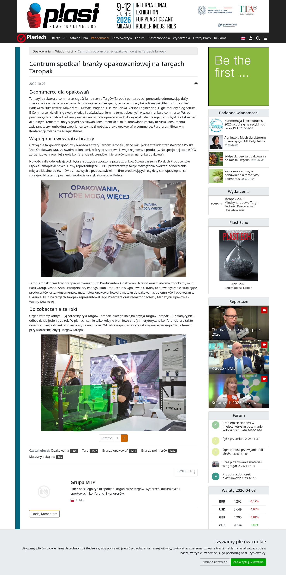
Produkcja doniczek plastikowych (239, 476)
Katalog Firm (78, 38)
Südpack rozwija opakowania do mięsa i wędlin (245, 158)
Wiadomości (100, 38)
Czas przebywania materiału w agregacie (243, 464)
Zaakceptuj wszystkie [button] (248, 562)
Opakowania (42, 51)
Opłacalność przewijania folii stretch (243, 452)
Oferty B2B (58, 38)
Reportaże (238, 301)
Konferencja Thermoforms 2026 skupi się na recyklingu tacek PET (244, 124)
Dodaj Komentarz (44, 514)
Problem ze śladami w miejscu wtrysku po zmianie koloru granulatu (243, 426)
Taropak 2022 (240, 204)
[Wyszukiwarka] (258, 38)
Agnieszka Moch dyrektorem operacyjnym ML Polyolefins (245, 139)
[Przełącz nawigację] (265, 38)
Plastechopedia (159, 38)
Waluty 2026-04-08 (239, 490)
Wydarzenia (181, 38)
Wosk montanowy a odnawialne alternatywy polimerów (241, 175)
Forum (140, 38)
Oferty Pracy (202, 38)
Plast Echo (238, 222)
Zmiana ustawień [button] (214, 562)
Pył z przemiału (241, 439)
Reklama (220, 38)
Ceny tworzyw (122, 38)
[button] (250, 38)
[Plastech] (31, 38)
